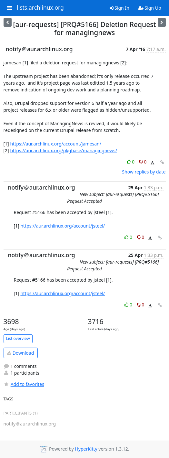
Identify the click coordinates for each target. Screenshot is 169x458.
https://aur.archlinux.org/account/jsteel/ (62, 226)
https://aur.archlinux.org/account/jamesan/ (55, 144)
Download (20, 353)
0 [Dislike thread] (143, 162)
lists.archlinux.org (40, 8)
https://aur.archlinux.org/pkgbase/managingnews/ (63, 150)
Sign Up (149, 8)
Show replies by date (143, 172)
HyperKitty (86, 449)
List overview (18, 338)
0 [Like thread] (131, 162)
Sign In (119, 8)
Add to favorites (24, 384)
